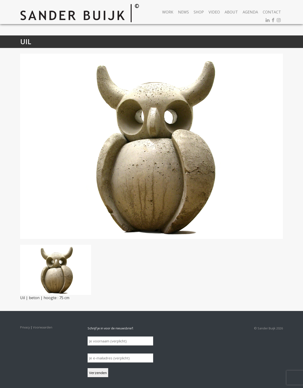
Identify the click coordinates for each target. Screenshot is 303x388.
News (183, 12)
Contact (272, 12)
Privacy (25, 327)
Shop (199, 12)
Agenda (250, 12)
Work (167, 12)
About (231, 12)
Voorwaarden (42, 327)
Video (214, 12)
